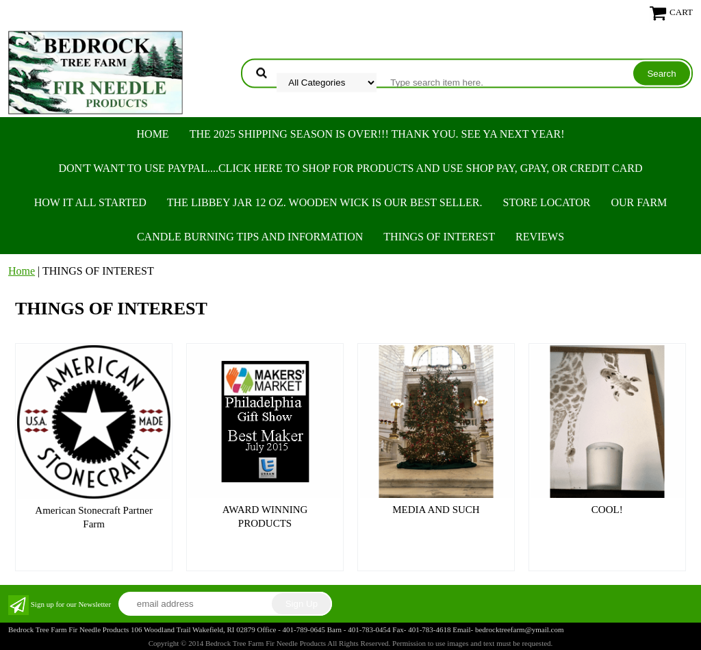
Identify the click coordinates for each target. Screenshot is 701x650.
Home (153, 134)
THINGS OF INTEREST (439, 236)
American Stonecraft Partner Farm (94, 517)
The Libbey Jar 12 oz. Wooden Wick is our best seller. (325, 202)
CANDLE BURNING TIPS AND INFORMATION (250, 236)
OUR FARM (639, 202)
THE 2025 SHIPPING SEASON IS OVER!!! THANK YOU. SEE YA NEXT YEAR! (377, 134)
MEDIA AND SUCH (436, 509)
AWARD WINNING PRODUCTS (265, 516)
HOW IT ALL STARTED (90, 202)
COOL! (607, 509)
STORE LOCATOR (547, 202)
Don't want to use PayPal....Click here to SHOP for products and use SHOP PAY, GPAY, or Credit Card (350, 168)
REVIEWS (539, 236)
